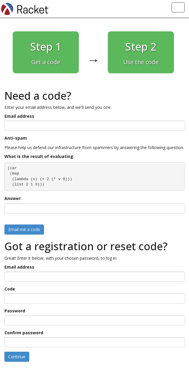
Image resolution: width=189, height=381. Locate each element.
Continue (16, 356)
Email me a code (24, 229)
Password (14, 311)
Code (9, 289)
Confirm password (23, 332)
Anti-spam (15, 138)
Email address (19, 116)
